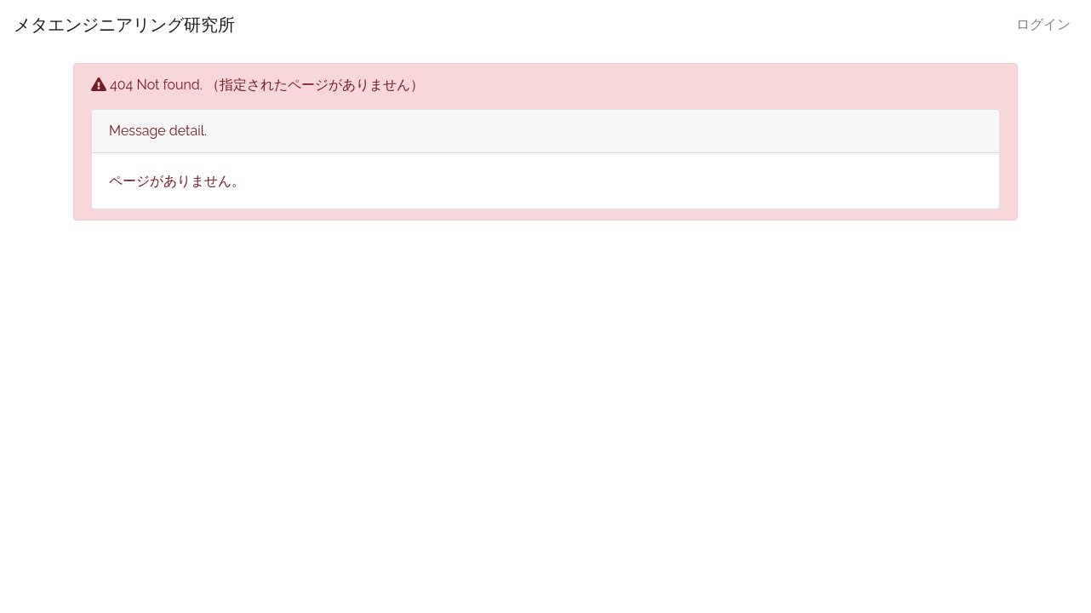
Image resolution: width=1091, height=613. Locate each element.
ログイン (1043, 24)
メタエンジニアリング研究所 (124, 24)
